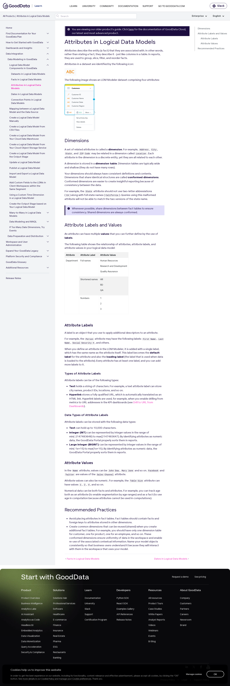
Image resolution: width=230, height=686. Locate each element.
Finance (57, 625)
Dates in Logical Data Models (26, 94)
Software (58, 608)
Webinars (153, 630)
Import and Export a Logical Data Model (26, 175)
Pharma (57, 641)
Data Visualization (30, 635)
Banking (57, 657)
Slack (218, 6)
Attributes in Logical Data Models (26, 87)
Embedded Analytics (32, 630)
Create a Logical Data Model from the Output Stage (27, 155)
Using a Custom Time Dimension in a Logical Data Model (26, 196)
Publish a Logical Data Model (24, 168)
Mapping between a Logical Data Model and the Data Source (26, 110)
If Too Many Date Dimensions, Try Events (27, 229)
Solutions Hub (60, 597)
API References (124, 614)
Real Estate (59, 635)
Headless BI (27, 625)
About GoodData (190, 590)
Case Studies (155, 608)
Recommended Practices (211, 48)
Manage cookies (194, 674)
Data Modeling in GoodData (22, 59)
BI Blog (152, 641)
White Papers (155, 614)
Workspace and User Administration (17, 243)
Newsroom (185, 619)
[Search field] (96, 16)
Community (107, 6)
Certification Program (96, 619)
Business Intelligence (32, 603)
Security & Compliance (33, 652)
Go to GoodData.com (171, 6)
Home (9, 27)
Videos (151, 625)
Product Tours (155, 603)
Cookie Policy (47, 679)
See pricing (200, 576)
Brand (183, 625)
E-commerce (60, 619)
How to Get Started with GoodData (24, 42)
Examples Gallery (125, 608)
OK (215, 674)
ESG (55, 646)
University (88, 6)
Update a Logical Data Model (24, 162)
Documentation (128, 6)
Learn (73, 6)
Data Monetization (30, 641)
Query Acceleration (31, 646)
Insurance (58, 630)
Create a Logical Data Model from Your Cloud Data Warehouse (27, 137)
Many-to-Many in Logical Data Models (25, 214)
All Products (9, 16)
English (218, 16)
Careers (184, 614)
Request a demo (180, 576)
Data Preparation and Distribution (25, 236)
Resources (154, 590)
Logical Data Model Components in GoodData (23, 67)
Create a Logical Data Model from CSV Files (27, 128)
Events (151, 635)
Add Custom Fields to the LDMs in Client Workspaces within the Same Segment (27, 185)
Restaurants (59, 652)
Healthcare (59, 614)
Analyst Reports (156, 619)
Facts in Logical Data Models (26, 79)
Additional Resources (17, 267)
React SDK (122, 603)
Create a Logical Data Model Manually (24, 119)
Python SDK (122, 597)
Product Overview (30, 597)
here (131, 29)
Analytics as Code (30, 619)
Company (185, 597)
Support (148, 6)
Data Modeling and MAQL (23, 221)
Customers (185, 603)
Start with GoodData (55, 576)
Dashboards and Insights (19, 48)
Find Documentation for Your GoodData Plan (21, 35)
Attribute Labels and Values (212, 33)
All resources (155, 597)
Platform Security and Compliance (24, 256)
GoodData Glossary (16, 262)
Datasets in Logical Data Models (28, 74)
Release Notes (13, 278)
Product (26, 590)
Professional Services (64, 603)
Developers (123, 590)
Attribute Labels (209, 38)
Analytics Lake (28, 608)
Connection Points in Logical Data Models (26, 101)
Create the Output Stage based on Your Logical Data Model (27, 205)
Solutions (59, 590)
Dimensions (204, 28)
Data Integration (14, 53)
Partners (184, 608)
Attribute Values (209, 43)
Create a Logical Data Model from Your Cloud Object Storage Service (27, 146)
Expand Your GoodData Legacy (22, 250)
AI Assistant (27, 614)
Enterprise (199, 16)
